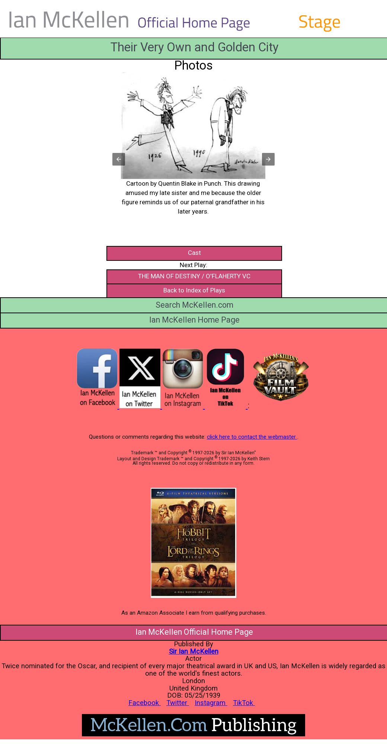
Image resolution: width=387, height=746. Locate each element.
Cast (194, 252)
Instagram (211, 703)
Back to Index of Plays (194, 290)
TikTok (244, 703)
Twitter (177, 703)
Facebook (144, 703)
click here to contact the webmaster (252, 436)
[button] (194, 164)
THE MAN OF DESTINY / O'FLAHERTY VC (194, 276)
